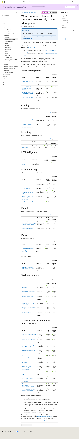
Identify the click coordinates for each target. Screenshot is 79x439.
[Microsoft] (2, 2)
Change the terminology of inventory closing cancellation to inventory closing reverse (28, 126)
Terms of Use (49, 435)
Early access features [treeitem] (7, 21)
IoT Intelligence (65, 20)
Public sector (64, 27)
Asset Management (66, 15)
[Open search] (72, 2)
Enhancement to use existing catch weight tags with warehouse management (28, 346)
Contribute (24, 435)
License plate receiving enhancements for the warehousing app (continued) (28, 385)
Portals (63, 25)
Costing (63, 16)
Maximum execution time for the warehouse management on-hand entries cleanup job (28, 390)
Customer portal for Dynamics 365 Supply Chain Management (28, 250)
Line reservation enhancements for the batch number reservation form (29, 373)
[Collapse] (16, 12)
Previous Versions (12, 435)
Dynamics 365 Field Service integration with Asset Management (27, 88)
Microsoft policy (31, 47)
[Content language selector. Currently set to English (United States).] (8, 432)
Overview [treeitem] (7, 37)
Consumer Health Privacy (38, 435)
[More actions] (59, 12)
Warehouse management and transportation (68, 31)
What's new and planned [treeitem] (10, 39)
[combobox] (10, 15)
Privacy (29, 435)
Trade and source (65, 29)
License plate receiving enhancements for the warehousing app (26, 368)
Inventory (63, 18)
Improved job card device (27, 183)
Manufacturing (65, 22)
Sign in (76, 1)
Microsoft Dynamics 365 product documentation (44, 35)
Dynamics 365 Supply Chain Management (30, 12)
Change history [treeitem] (6, 20)
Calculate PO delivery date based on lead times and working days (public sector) (28, 303)
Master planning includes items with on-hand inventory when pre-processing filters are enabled (29, 223)
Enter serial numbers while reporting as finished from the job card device (28, 198)
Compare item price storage (27, 119)
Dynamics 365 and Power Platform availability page (33, 420)
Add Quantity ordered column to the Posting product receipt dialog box (28, 269)
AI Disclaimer (4, 435)
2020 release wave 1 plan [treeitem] (8, 18)
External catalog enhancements (28, 291)
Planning (63, 23)
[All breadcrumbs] (22, 12)
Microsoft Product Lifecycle (38, 6)
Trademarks (55, 435)
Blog (18, 435)
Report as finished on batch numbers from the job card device (27, 192)
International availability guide (44, 416)
